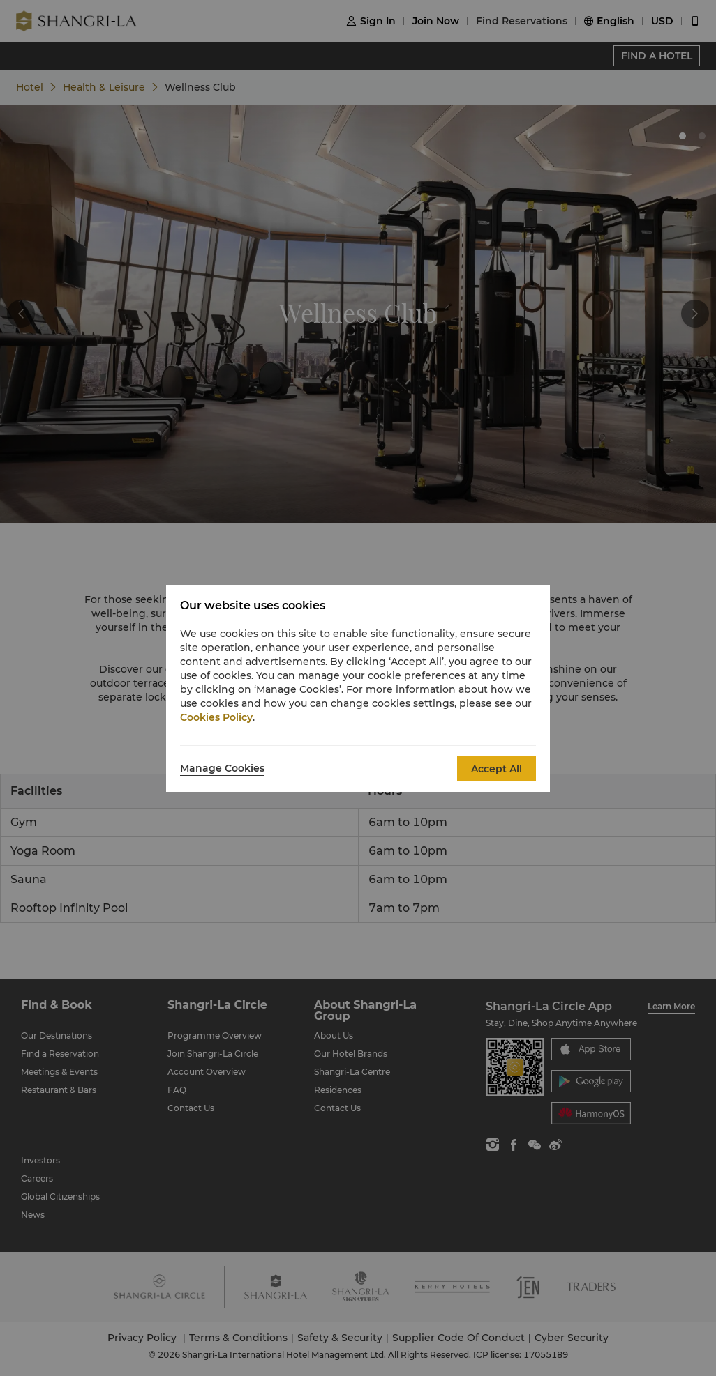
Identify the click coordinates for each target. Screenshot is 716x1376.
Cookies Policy (216, 717)
